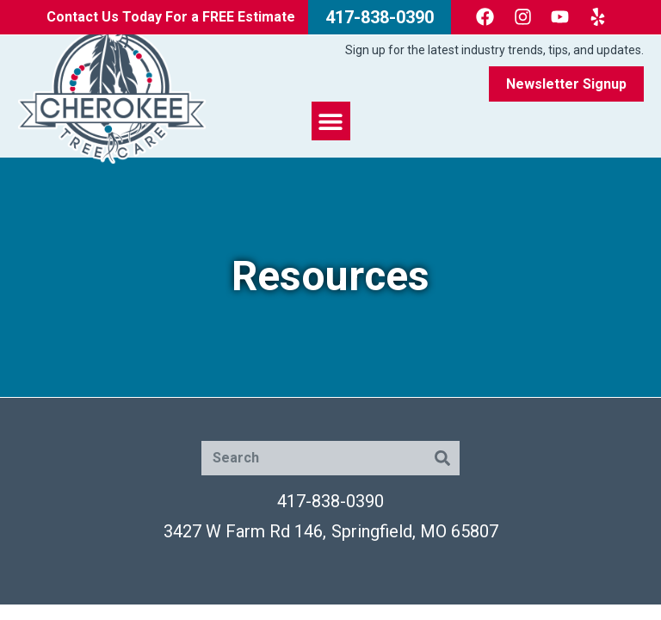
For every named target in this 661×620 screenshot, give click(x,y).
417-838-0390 (330, 501)
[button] (331, 121)
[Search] (442, 458)
